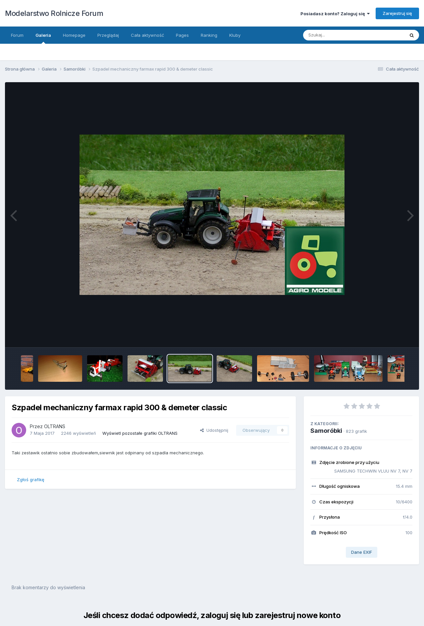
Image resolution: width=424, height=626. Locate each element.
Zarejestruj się (397, 13)
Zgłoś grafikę (30, 479)
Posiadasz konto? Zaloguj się (335, 13)
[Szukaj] (337, 35)
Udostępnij (214, 430)
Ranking (209, 35)
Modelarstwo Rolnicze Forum (54, 13)
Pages (182, 35)
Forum (17, 35)
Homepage (74, 35)
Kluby (234, 35)
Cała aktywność (147, 35)
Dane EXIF (361, 552)
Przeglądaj (108, 35)
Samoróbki (326, 430)
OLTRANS (54, 426)
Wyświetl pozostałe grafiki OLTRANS (140, 433)
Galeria (43, 38)
